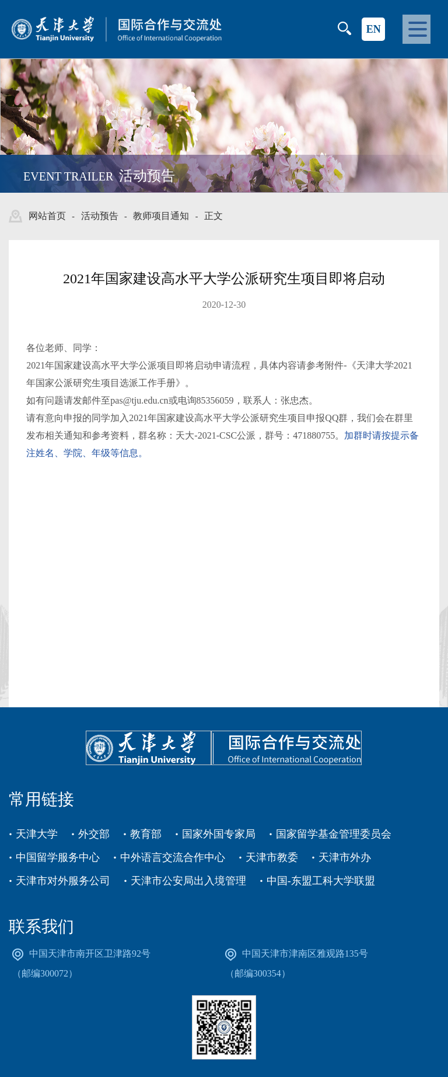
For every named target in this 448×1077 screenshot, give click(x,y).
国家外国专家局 (219, 834)
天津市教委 (272, 857)
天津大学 (37, 834)
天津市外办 (344, 857)
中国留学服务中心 (58, 857)
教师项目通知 (161, 216)
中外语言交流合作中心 (172, 857)
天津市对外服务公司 (63, 881)
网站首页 (47, 216)
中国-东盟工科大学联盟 (321, 881)
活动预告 (99, 216)
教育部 (146, 834)
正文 (213, 216)
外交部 (94, 834)
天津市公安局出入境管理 (188, 881)
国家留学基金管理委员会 (333, 834)
